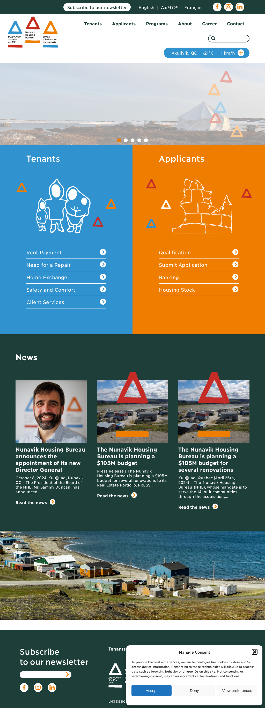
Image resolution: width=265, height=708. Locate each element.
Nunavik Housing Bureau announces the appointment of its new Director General (50, 459)
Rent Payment (66, 252)
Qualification (198, 252)
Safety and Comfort (66, 289)
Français (193, 7)
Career (209, 23)
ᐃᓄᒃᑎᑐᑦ (169, 7)
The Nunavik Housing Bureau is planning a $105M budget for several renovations (208, 459)
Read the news (35, 502)
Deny (194, 690)
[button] (254, 651)
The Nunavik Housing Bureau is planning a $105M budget (127, 456)
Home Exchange (66, 277)
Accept (152, 690)
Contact (235, 23)
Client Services (66, 302)
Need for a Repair (66, 264)
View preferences (237, 690)
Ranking (198, 277)
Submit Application (198, 264)
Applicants (124, 23)
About (185, 23)
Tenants (93, 23)
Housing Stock (198, 289)
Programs (157, 23)
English (146, 7)
